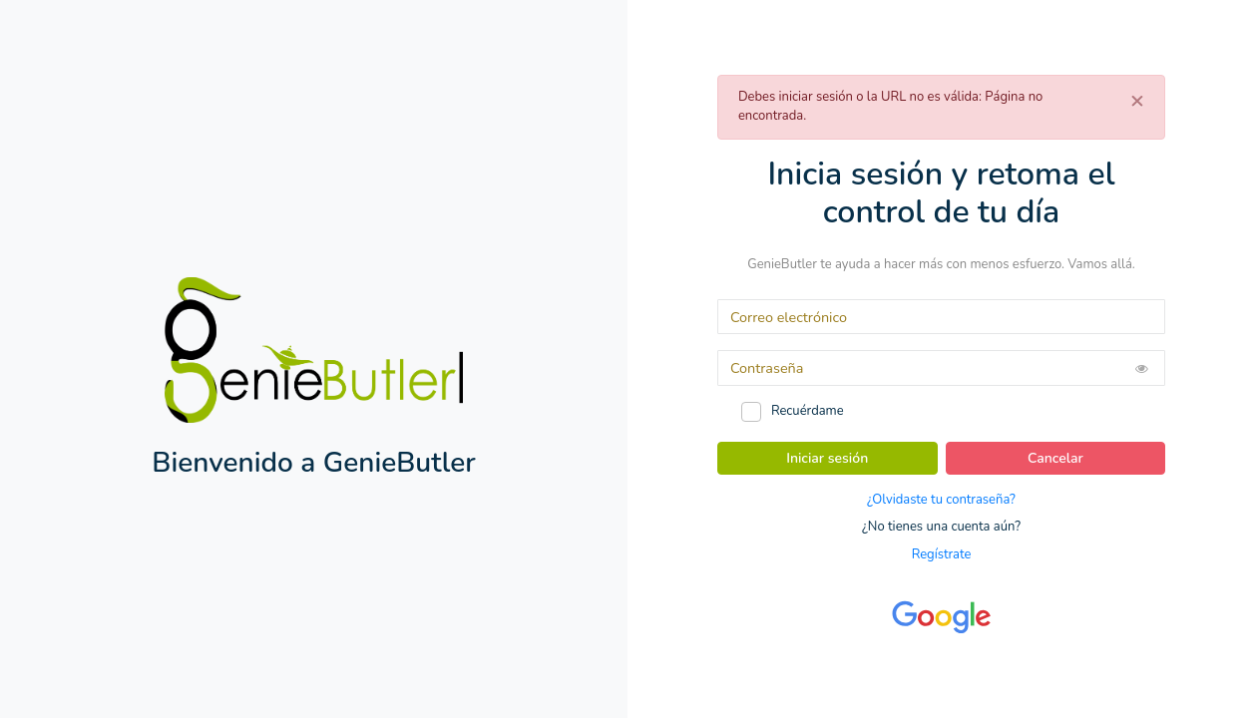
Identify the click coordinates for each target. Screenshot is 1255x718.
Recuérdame (807, 411)
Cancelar (1055, 458)
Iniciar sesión (827, 458)
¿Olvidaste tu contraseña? (941, 500)
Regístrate (942, 554)
